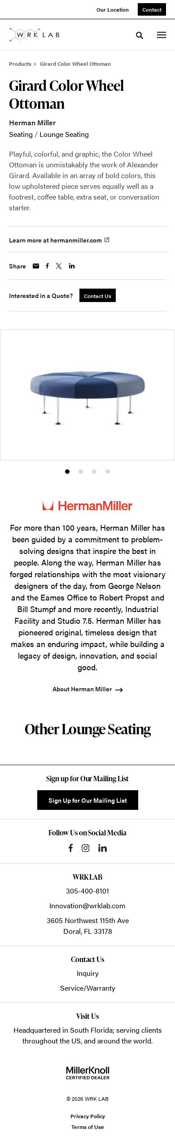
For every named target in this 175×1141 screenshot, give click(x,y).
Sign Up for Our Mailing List (87, 800)
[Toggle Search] (139, 35)
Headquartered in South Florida (63, 1030)
